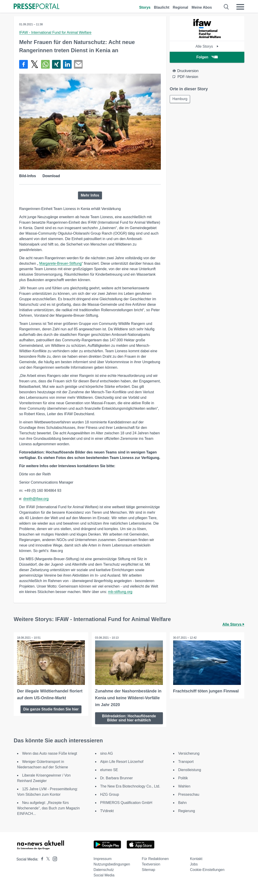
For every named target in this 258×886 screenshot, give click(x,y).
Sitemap (148, 869)
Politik (183, 778)
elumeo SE (109, 770)
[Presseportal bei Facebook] (40, 859)
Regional (180, 7)
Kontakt (196, 858)
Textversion (151, 864)
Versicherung (188, 753)
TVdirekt (107, 811)
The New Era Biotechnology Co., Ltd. (130, 786)
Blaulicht (161, 7)
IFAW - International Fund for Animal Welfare (55, 32)
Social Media (104, 875)
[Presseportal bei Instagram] (53, 858)
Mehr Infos (90, 195)
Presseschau (188, 794)
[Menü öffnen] (240, 7)
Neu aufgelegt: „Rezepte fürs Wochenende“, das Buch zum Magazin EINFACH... (48, 808)
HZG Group (109, 794)
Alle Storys (207, 46)
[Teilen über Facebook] (23, 64)
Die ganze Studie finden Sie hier (51, 709)
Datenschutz (104, 869)
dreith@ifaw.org (36, 499)
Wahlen (184, 786)
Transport (186, 761)
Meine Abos (202, 7)
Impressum (103, 858)
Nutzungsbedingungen (112, 864)
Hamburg (180, 99)
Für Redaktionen (155, 858)
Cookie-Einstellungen (207, 869)
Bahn (182, 802)
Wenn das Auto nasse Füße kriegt (49, 753)
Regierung (186, 811)
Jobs (194, 864)
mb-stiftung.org (120, 592)
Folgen (207, 57)
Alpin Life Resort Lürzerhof (121, 761)
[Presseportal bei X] (46, 859)
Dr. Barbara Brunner (116, 778)
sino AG (106, 753)
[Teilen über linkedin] (67, 64)
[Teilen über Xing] (56, 64)
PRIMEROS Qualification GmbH (126, 802)
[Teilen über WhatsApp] (45, 64)
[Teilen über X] (34, 64)
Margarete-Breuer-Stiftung (60, 263)
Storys (145, 7)
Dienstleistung (189, 770)
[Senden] (78, 64)
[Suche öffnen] (226, 7)
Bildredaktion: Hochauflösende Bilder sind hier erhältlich (129, 718)
